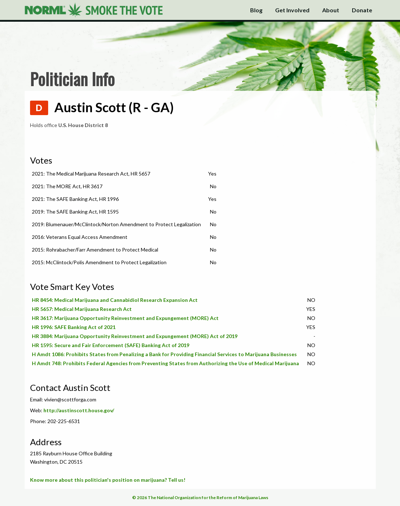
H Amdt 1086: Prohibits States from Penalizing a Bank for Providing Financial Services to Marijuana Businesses (164, 354)
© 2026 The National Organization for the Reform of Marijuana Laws (200, 497)
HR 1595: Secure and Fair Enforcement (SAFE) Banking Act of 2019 (110, 345)
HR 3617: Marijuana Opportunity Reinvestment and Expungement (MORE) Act (125, 318)
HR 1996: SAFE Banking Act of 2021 (73, 327)
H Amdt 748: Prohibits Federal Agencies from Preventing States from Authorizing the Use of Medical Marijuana (165, 363)
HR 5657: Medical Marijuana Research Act (82, 309)
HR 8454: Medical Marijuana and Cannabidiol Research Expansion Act (115, 300)
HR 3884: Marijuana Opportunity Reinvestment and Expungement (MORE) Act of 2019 (134, 336)
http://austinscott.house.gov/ (78, 410)
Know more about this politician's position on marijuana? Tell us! (107, 480)
